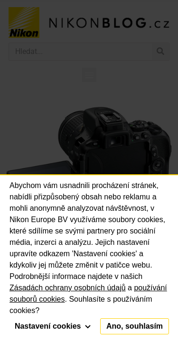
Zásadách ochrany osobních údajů (67, 288)
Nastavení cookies (53, 326)
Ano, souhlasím (134, 326)
